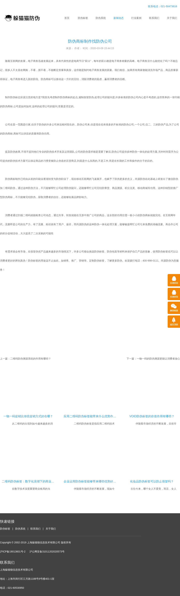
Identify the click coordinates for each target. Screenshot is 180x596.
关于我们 (172, 18)
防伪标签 (83, 18)
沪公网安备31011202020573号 (47, 551)
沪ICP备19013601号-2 (12, 551)
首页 (66, 18)
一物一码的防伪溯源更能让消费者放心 (158, 358)
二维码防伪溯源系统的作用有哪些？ (30, 358)
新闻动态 (118, 18)
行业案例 (136, 18)
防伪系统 (101, 18)
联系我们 (154, 18)
